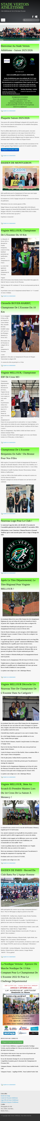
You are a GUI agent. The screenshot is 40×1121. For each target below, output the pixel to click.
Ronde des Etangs (5, 1096)
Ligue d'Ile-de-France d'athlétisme (9, 1100)
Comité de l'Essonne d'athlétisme (9, 1098)
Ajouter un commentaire (9, 111)
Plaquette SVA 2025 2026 (10, 149)
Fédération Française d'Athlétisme (9, 1102)
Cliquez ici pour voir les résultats (12, 1042)
